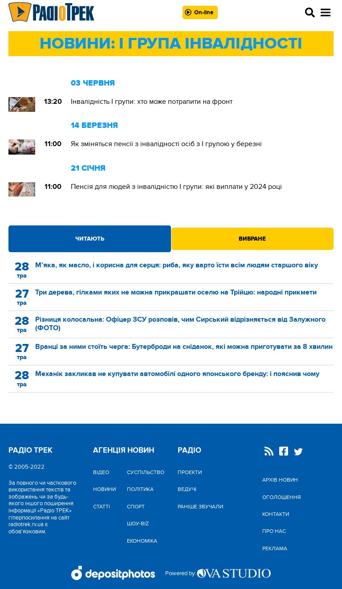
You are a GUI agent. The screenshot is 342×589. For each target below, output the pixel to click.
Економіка (142, 541)
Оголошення (281, 497)
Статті (101, 506)
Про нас (274, 531)
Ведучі (187, 489)
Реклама (274, 548)
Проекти (190, 472)
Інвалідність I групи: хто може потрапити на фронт (151, 101)
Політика (140, 489)
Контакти (275, 514)
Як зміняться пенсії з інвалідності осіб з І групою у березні (166, 143)
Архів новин (280, 480)
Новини (104, 489)
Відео (101, 472)
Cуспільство (145, 472)
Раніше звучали (200, 506)
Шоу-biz (138, 523)
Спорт (136, 506)
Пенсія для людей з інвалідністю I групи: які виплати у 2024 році (176, 186)
